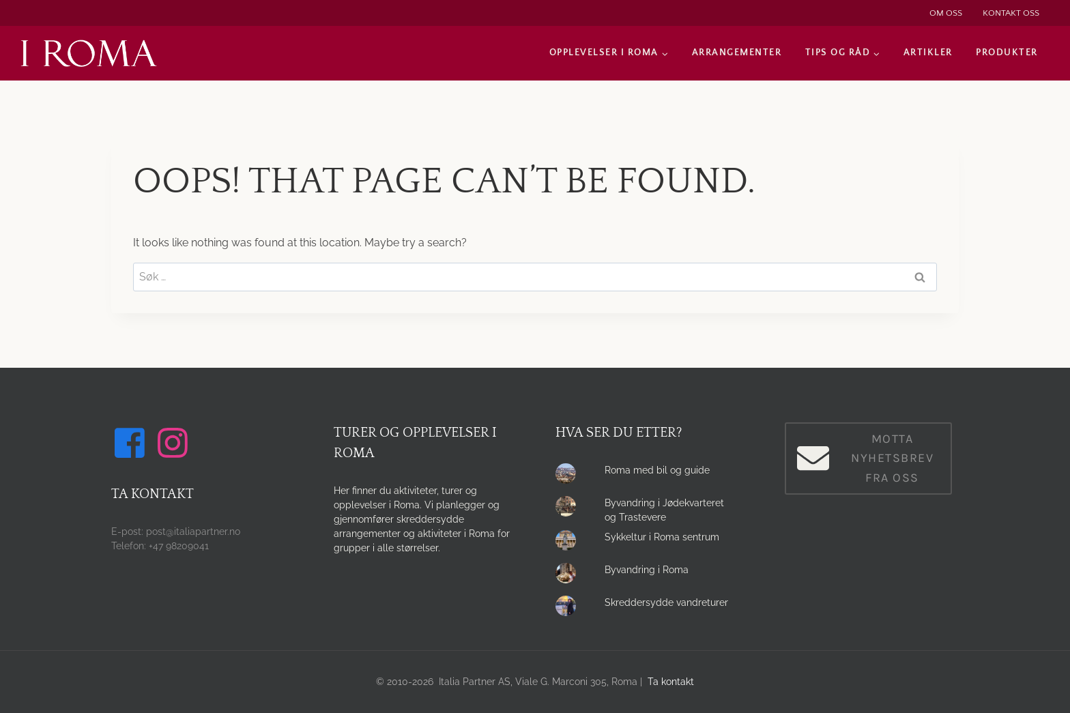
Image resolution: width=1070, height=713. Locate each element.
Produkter (1007, 52)
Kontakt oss (1011, 13)
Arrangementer (737, 52)
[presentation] (569, 477)
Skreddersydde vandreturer (666, 602)
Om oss (945, 13)
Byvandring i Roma (647, 569)
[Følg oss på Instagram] (175, 443)
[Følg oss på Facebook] (132, 443)
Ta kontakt (671, 681)
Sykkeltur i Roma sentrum (662, 537)
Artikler (928, 52)
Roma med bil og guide (657, 470)
